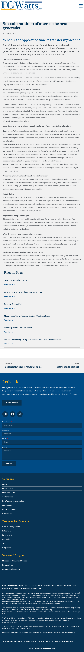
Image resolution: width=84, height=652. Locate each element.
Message (6, 447)
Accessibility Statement (62, 641)
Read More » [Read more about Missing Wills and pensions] (9, 284)
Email (4, 439)
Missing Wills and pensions (15, 280)
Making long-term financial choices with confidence (27, 316)
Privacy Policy (30, 641)
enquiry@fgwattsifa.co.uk (32, 588)
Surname (6, 430)
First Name (6, 422)
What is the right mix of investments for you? (23, 292)
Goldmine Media (48, 649)
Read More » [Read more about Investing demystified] (9, 308)
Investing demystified (13, 304)
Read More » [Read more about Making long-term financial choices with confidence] (9, 320)
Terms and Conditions (12, 641)
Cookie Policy (44, 641)
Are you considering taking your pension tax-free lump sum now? (32, 340)
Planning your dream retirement (18, 328)
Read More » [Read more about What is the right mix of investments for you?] (9, 296)
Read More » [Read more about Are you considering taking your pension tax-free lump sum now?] (9, 344)
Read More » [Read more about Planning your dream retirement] (9, 332)
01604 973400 (15, 588)
